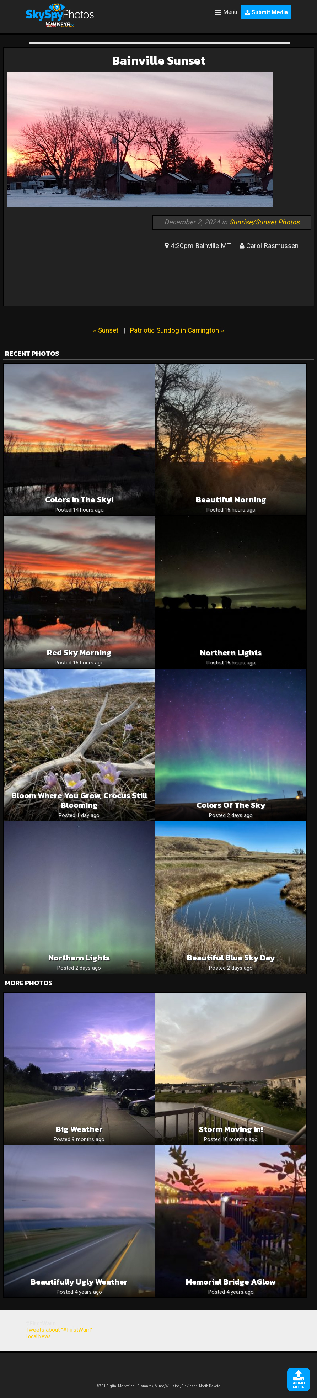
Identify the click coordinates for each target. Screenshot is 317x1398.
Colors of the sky (231, 805)
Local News (38, 1336)
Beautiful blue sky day (231, 958)
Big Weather (79, 1129)
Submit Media (266, 12)
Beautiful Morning (231, 499)
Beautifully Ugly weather (79, 1282)
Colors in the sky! (79, 499)
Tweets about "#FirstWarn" (59, 1329)
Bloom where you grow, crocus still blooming (79, 800)
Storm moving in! (231, 1129)
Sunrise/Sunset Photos (264, 222)
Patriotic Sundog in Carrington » (177, 330)
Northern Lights (79, 958)
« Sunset (105, 330)
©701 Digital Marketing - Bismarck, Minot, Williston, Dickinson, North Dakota (158, 1386)
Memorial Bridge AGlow (231, 1282)
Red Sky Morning (79, 652)
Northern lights (231, 652)
